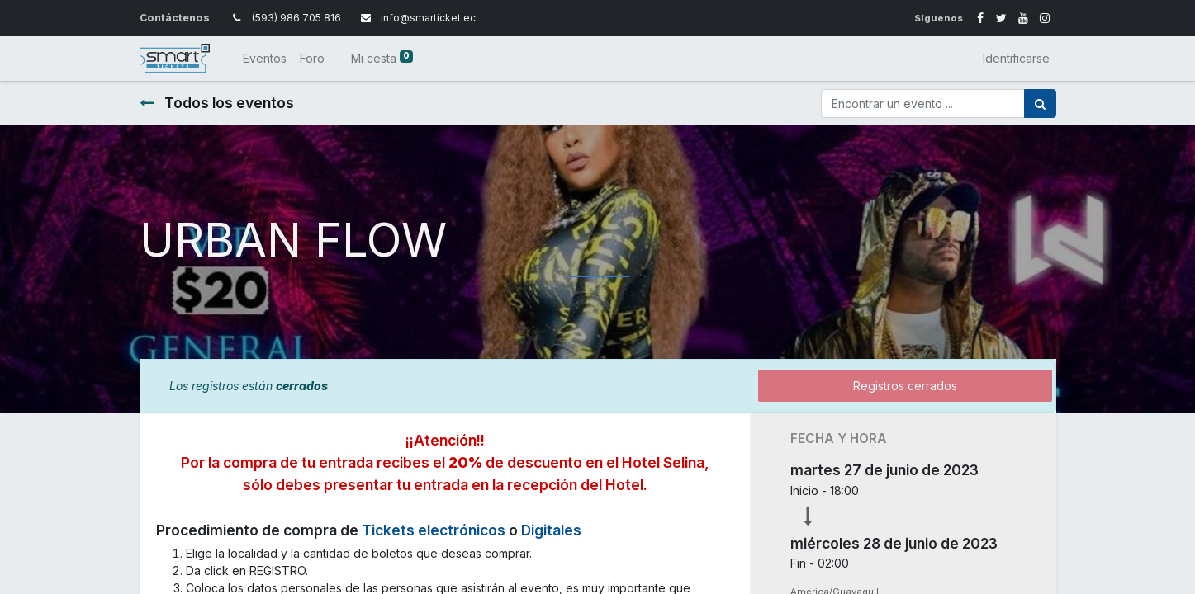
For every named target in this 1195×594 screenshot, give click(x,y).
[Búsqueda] (1040, 103)
